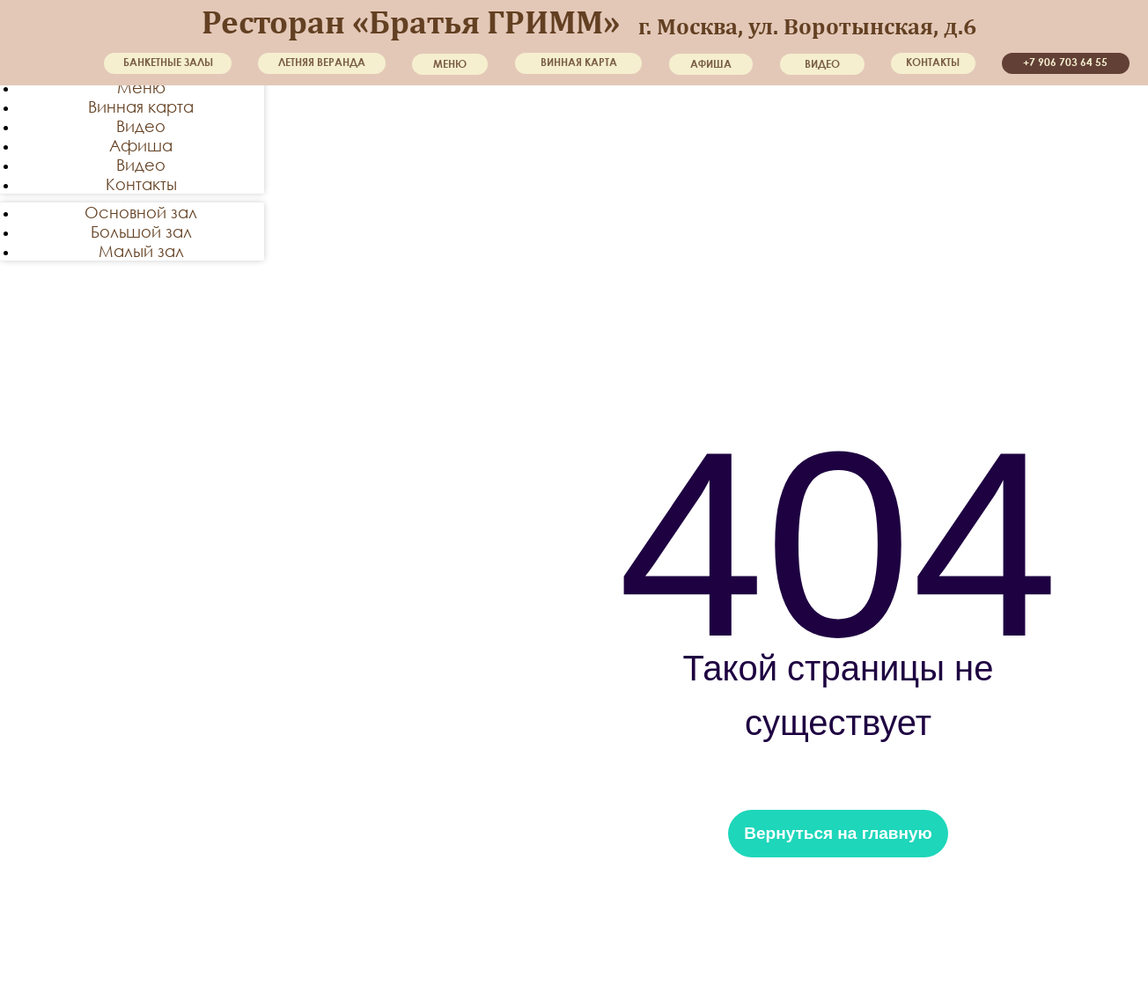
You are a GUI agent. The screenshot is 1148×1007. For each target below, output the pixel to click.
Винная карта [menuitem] (141, 106)
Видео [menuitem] (141, 126)
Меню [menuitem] (141, 87)
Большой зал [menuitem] (141, 231)
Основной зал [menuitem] (141, 212)
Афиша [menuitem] (141, 145)
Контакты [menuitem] (141, 184)
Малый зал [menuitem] (141, 251)
